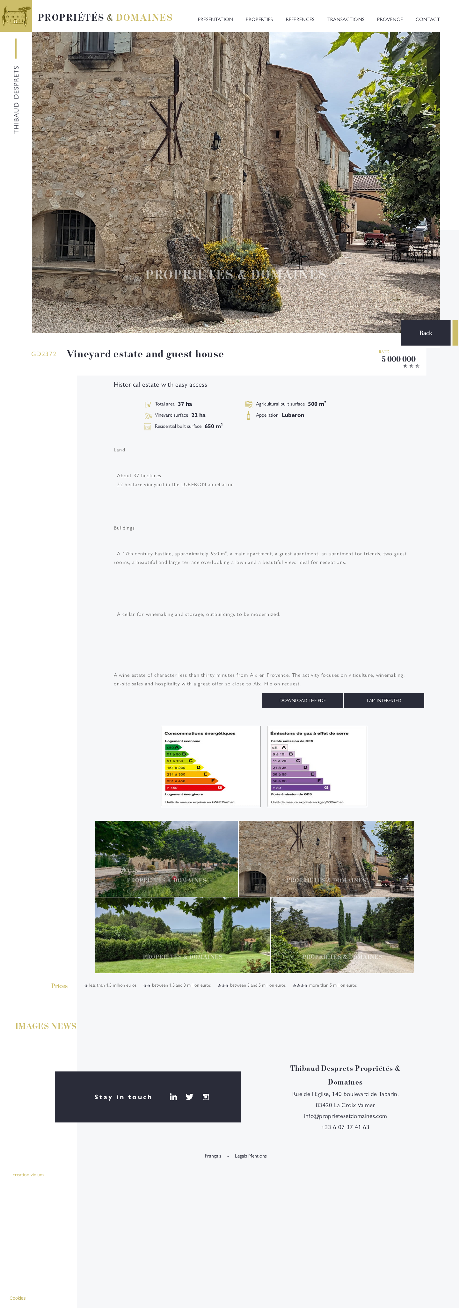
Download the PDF (302, 700)
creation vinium (28, 1175)
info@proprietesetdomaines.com (345, 1116)
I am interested (384, 700)
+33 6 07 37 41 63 (345, 1127)
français (213, 1156)
